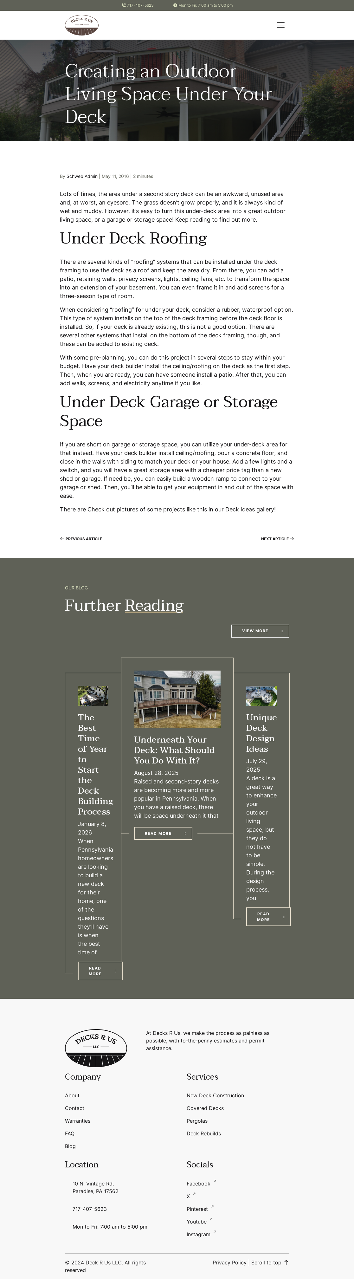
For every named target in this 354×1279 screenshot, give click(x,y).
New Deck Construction (215, 1095)
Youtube (197, 1221)
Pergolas (197, 1121)
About (72, 1095)
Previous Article (81, 538)
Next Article (277, 538)
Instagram (199, 1234)
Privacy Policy (230, 1262)
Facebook (199, 1183)
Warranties (77, 1121)
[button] (280, 25)
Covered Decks (205, 1108)
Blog (70, 1146)
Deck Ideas (240, 509)
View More (255, 630)
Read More (95, 971)
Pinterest (198, 1209)
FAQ (69, 1133)
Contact (74, 1108)
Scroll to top (270, 1262)
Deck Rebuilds (204, 1133)
